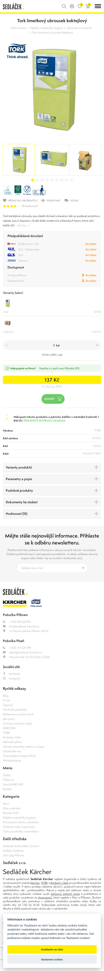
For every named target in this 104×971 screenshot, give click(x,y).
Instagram (11, 678)
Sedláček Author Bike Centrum (21, 846)
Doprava (8, 705)
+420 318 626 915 (16, 621)
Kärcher (35, 883)
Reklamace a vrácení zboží (18, 714)
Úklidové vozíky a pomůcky (19, 827)
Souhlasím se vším (52, 949)
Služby (7, 775)
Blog (5, 696)
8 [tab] (66, 180)
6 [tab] (56, 180)
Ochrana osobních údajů (17, 723)
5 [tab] (52, 180)
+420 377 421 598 (17, 648)
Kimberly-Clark (12, 737)
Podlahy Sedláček (13, 850)
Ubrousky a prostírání (79, 28)
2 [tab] (37, 180)
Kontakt (7, 789)
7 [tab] (61, 180)
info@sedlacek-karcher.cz (21, 626)
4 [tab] (47, 180)
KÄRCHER (9, 728)
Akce (6, 803)
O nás (6, 700)
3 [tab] (42, 180)
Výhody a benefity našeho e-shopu (23, 746)
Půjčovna (8, 780)
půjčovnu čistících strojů (65, 894)
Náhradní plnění (12, 742)
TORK (6, 733)
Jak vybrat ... (10, 719)
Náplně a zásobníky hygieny (46, 28)
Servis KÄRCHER (13, 784)
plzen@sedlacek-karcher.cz (22, 652)
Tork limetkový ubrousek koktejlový (52, 32)
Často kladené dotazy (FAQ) (19, 756)
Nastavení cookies (52, 959)
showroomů (45, 897)
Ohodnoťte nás (12, 751)
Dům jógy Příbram (13, 855)
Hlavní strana (18, 28)
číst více (22, 225)
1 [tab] (32, 180)
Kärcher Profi (11, 813)
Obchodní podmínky (15, 709)
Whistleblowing (12, 760)
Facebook (11, 674)
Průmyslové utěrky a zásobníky (21, 822)
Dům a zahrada (11, 808)
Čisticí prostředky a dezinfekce (20, 831)
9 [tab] (71, 180)
